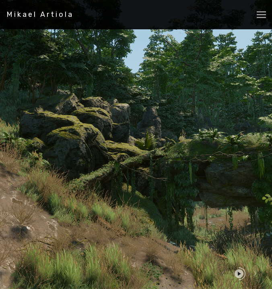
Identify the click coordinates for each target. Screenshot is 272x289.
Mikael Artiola (40, 14)
